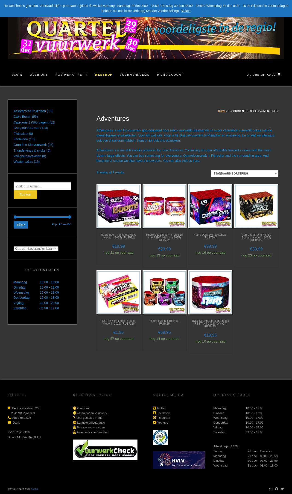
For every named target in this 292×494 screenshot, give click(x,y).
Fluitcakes (21, 134)
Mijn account (170, 74)
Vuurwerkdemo (135, 74)
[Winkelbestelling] (244, 173)
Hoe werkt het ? (71, 74)
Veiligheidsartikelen (27, 156)
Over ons (39, 74)
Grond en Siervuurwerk (30, 145)
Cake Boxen (22, 116)
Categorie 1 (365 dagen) (31, 122)
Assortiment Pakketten (30, 111)
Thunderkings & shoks (30, 150)
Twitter (161, 408)
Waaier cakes (23, 161)
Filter (21, 225)
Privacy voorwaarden (91, 427)
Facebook (163, 413)
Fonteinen (21, 139)
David (16, 422)
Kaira (34, 488)
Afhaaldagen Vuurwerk (92, 413)
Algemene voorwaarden (92, 432)
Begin (17, 74)
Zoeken (25, 194)
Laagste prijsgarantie (91, 422)
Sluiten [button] (186, 11)
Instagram (163, 417)
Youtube (162, 422)
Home (222, 111)
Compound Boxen (26, 128)
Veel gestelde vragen (90, 417)
